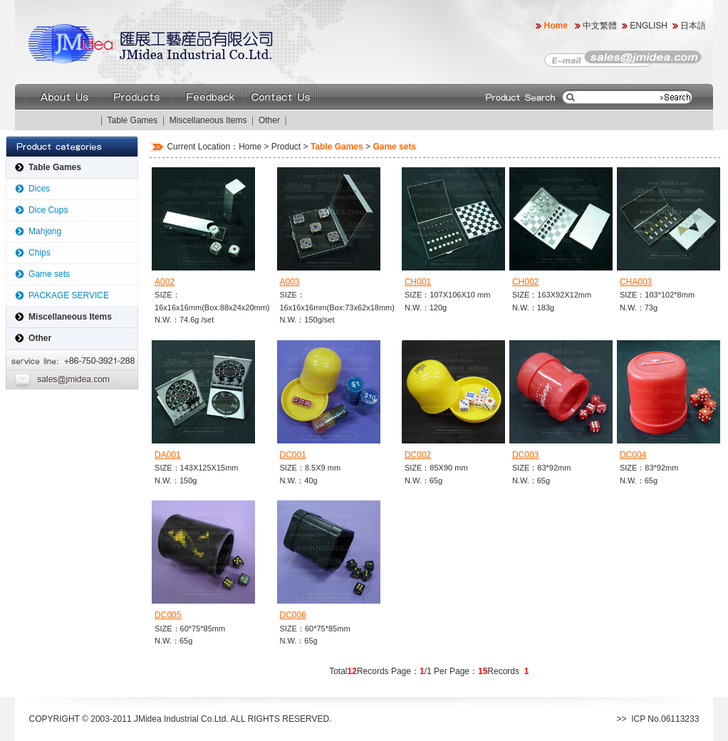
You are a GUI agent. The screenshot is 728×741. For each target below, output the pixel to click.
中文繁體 (600, 26)
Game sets (49, 274)
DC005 (168, 615)
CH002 (525, 282)
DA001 (168, 455)
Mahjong (44, 231)
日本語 (694, 26)
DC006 (293, 615)
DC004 (633, 455)
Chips (39, 253)
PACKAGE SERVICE (68, 295)
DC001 (293, 455)
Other (269, 120)
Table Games (133, 120)
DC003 (525, 455)
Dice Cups (48, 210)
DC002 (418, 455)
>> (622, 719)
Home (556, 26)
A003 (290, 282)
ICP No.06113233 (665, 719)
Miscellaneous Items (208, 120)
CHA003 (636, 282)
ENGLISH (648, 26)
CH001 (418, 282)
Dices (39, 189)
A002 (165, 282)
